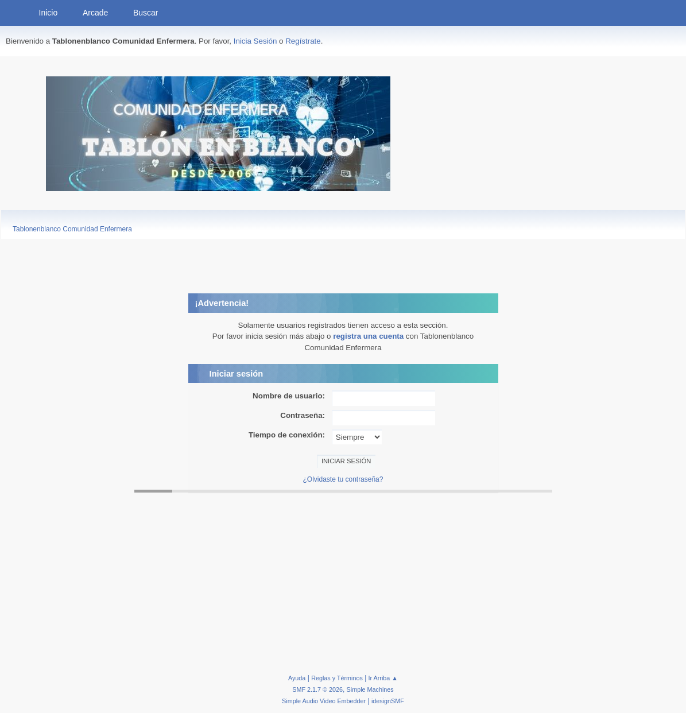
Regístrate (303, 41)
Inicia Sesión (255, 41)
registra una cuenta (368, 336)
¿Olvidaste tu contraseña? (343, 479)
